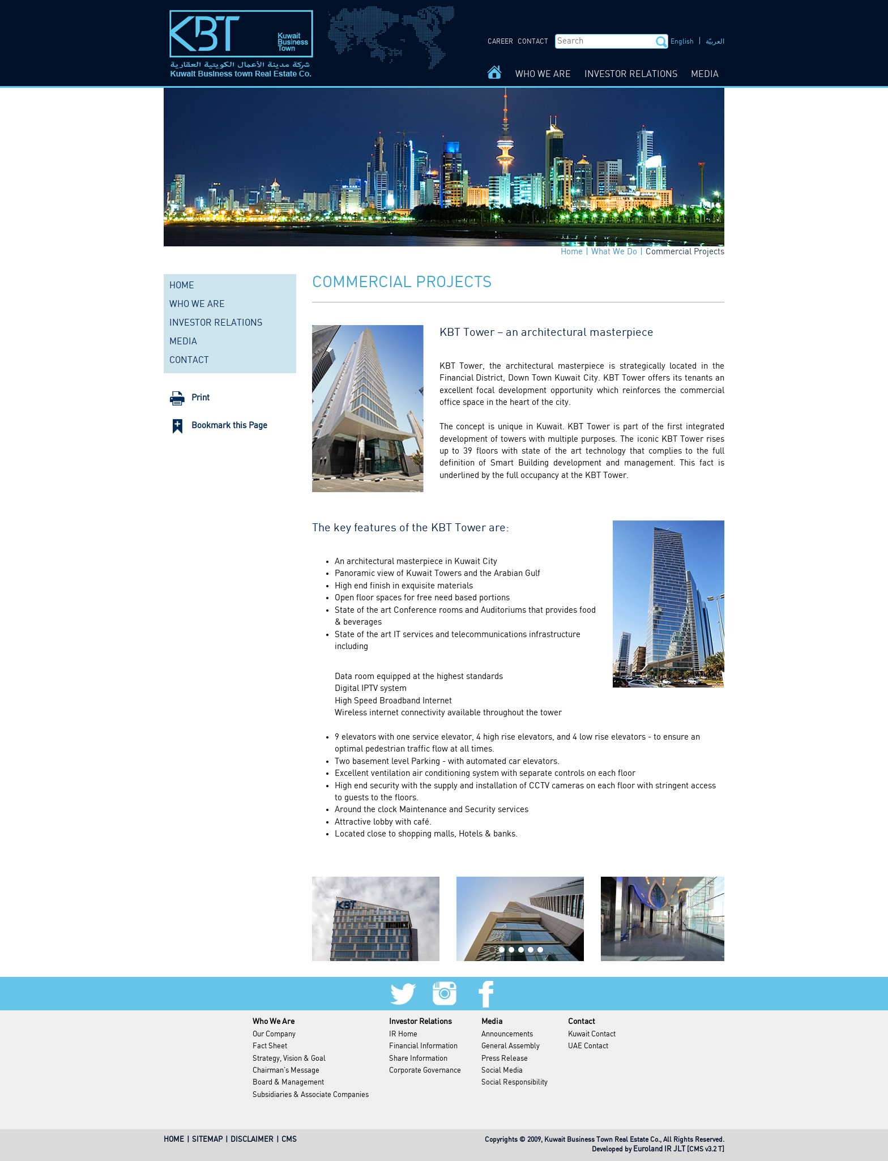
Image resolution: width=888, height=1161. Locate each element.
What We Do (614, 252)
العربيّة (715, 41)
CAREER (500, 41)
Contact (581, 1022)
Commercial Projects (685, 252)
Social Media (502, 1070)
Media (491, 1022)
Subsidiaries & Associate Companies (311, 1095)
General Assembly (510, 1046)
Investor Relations (420, 1022)
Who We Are (273, 1022)
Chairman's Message (286, 1070)
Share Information (418, 1058)
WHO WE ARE (543, 74)
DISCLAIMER (252, 1139)
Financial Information (423, 1046)
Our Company (274, 1034)
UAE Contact (588, 1046)
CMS (289, 1139)
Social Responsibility (514, 1082)
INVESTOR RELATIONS (630, 74)
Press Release (504, 1058)
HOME (181, 286)
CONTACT (533, 41)
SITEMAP (207, 1139)
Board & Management (288, 1082)
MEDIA (705, 74)
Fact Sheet (270, 1046)
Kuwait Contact (592, 1034)
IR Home (403, 1034)
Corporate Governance (425, 1070)
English (682, 41)
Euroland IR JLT (659, 1149)
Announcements (507, 1034)
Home (572, 252)
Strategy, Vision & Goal (289, 1058)
